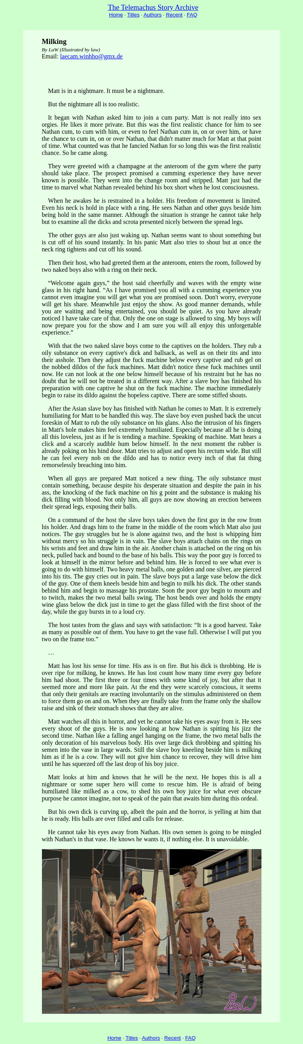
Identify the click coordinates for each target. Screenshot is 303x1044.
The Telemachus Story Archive (153, 7)
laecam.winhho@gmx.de (91, 56)
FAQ (192, 15)
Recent (174, 15)
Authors (152, 15)
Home (116, 15)
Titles (133, 15)
